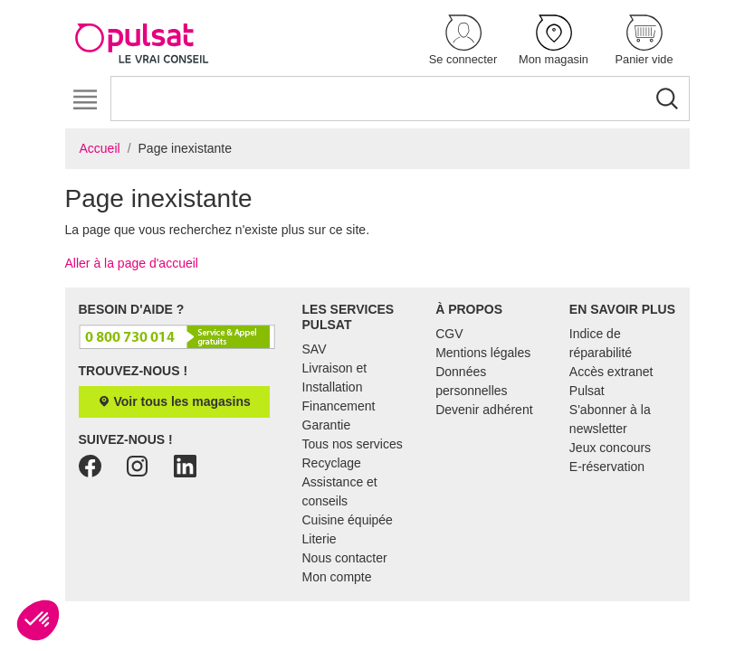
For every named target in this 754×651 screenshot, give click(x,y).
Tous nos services (352, 444)
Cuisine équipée (347, 520)
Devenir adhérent (483, 409)
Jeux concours (610, 447)
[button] (463, 41)
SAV (314, 349)
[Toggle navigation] (85, 100)
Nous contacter (344, 558)
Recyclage (331, 463)
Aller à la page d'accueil (131, 263)
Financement (339, 406)
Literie (319, 539)
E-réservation (606, 466)
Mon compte (337, 577)
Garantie (326, 425)
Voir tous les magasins (174, 401)
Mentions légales (482, 352)
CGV (449, 333)
